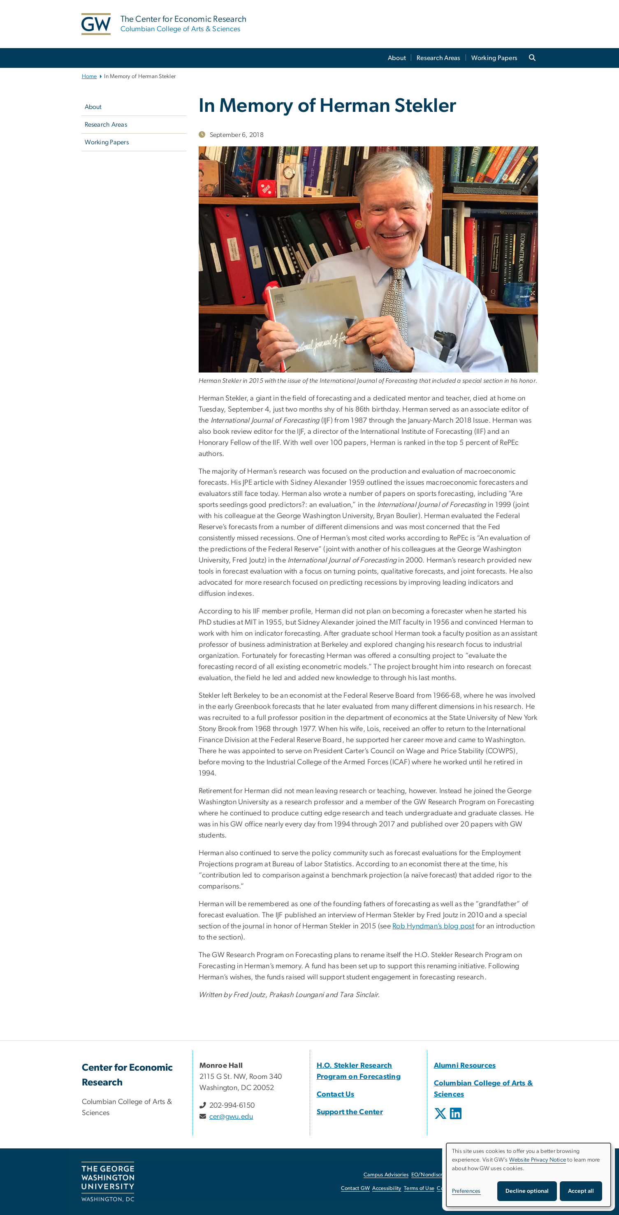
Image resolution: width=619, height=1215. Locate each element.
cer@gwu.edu (231, 1116)
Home (89, 76)
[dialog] (528, 1175)
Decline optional (527, 1191)
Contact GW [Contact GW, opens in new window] (355, 1188)
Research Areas (439, 58)
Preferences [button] (466, 1191)
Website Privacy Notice (537, 1160)
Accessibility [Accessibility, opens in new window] (386, 1188)
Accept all (581, 1191)
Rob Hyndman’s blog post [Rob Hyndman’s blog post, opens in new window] (433, 926)
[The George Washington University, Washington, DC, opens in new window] (107, 1182)
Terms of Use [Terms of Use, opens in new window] (419, 1188)
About (397, 58)
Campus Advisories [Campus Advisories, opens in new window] (386, 1175)
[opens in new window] (441, 1119)
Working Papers (494, 58)
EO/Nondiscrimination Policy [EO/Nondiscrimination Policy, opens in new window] (445, 1175)
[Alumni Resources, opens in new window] (465, 1065)
